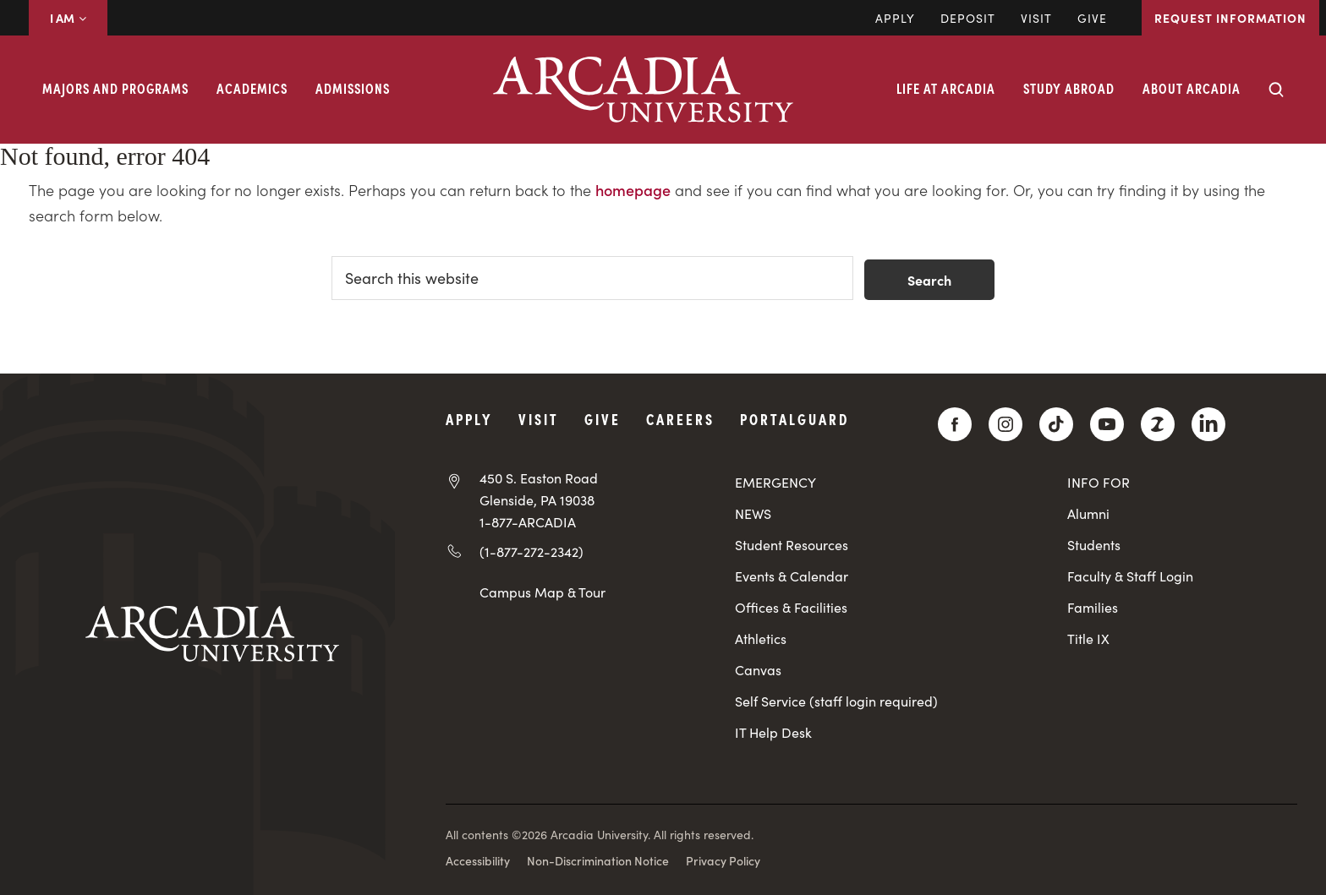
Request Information (1230, 17)
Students (1094, 545)
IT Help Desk (773, 732)
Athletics (760, 638)
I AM (68, 17)
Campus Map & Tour (542, 591)
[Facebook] (955, 424)
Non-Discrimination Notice (598, 860)
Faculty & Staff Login (1130, 576)
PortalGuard (794, 418)
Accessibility (478, 860)
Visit (1036, 17)
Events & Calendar (791, 576)
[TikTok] (1056, 424)
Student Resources (791, 545)
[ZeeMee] (1158, 424)
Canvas (758, 670)
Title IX (1088, 638)
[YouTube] (1107, 424)
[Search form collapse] (1276, 89)
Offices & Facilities (791, 607)
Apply (895, 17)
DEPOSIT (967, 17)
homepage (633, 189)
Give (1092, 17)
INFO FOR (1098, 482)
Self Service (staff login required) (836, 701)
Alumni (1088, 513)
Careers (680, 418)
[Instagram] (1005, 424)
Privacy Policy (723, 860)
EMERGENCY (775, 482)
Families (1092, 607)
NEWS (753, 513)
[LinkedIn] (1208, 424)
